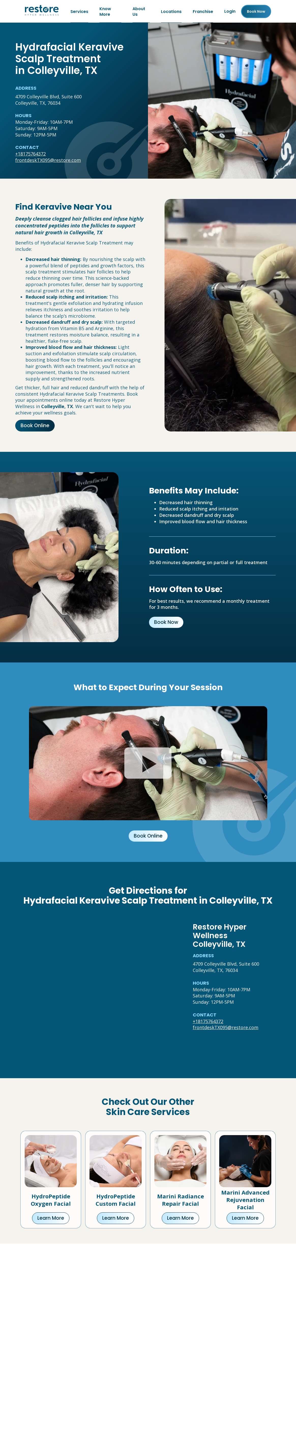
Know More (105, 11)
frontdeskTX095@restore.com (48, 161)
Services (79, 11)
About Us (138, 11)
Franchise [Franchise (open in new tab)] (203, 11)
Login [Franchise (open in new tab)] (229, 11)
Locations (171, 11)
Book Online (35, 426)
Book (256, 11)
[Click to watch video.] (148, 764)
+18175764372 (30, 154)
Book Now (166, 623)
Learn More (50, 1218)
